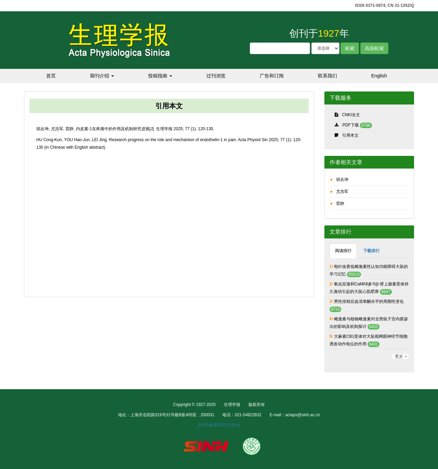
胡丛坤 (342, 179)
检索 (350, 48)
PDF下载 (351, 125)
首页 (51, 75)
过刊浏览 (216, 75)
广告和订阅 (272, 75)
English (379, 75)
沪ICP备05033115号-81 (219, 425)
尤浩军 (342, 191)
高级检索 (374, 48)
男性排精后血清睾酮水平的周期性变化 (369, 301)
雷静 (340, 203)
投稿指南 (160, 75)
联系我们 (327, 75)
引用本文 (350, 135)
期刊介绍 (102, 75)
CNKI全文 (351, 114)
